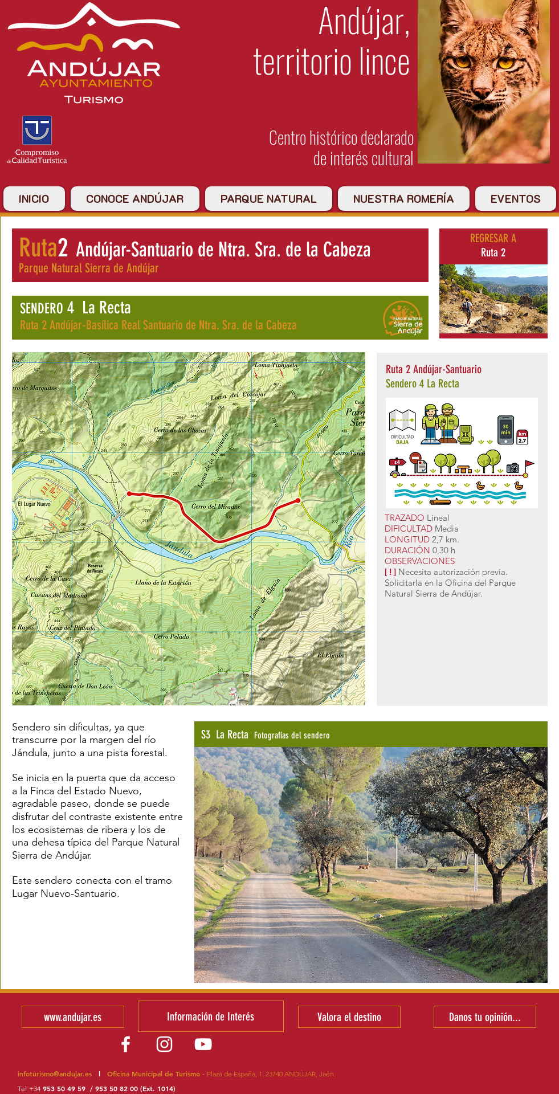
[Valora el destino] (349, 1017)
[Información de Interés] (211, 1016)
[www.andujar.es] (73, 1017)
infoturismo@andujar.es (55, 1073)
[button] (371, 865)
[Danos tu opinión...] (485, 1017)
